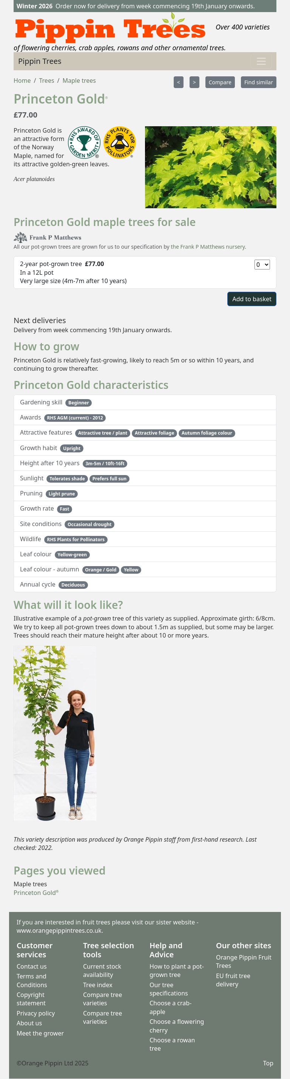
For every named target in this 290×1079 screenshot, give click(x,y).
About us (29, 1023)
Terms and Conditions (32, 980)
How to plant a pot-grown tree (177, 970)
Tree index (98, 985)
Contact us (32, 966)
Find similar (258, 82)
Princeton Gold (36, 893)
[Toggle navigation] (261, 61)
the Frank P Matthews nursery (208, 246)
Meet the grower (40, 1033)
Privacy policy (36, 1013)
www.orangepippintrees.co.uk (59, 931)
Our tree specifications (169, 989)
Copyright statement (31, 999)
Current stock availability (102, 970)
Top (268, 1063)
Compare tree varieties (102, 999)
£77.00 (25, 115)
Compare (220, 82)
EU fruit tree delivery (233, 980)
